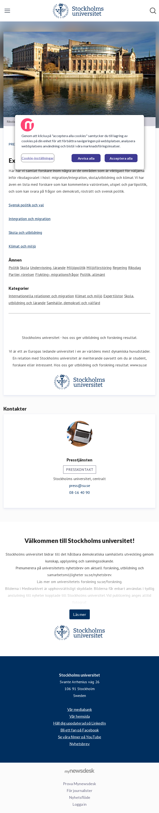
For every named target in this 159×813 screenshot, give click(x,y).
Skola (24, 267)
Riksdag (134, 267)
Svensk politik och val (26, 204)
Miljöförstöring (99, 267)
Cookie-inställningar (37, 158)
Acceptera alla (121, 158)
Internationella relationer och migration (41, 295)
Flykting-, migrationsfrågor (57, 274)
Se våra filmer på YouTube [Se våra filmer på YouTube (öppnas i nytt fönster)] (79, 736)
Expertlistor (113, 295)
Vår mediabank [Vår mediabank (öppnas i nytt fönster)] (79, 709)
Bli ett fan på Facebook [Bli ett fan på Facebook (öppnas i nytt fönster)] (79, 730)
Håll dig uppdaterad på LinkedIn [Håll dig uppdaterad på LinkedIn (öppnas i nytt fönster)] (79, 723)
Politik (14, 267)
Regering (120, 267)
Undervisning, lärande (48, 267)
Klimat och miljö (22, 246)
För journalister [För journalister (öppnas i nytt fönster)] (79, 790)
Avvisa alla (86, 158)
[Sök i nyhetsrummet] (153, 10)
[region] (79, 142)
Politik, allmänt (92, 274)
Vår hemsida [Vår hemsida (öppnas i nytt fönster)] (79, 716)
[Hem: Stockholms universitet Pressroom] (78, 11)
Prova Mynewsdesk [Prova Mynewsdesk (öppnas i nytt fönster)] (79, 783)
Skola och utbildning (25, 232)
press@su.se (79, 485)
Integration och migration (29, 218)
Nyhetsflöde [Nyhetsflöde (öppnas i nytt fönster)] (79, 797)
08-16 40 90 (79, 492)
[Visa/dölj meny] (7, 10)
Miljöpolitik (76, 267)
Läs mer (79, 614)
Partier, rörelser (21, 274)
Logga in (79, 804)
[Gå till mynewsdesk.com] (79, 771)
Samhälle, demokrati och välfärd (73, 302)
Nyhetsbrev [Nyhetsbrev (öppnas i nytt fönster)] (79, 743)
